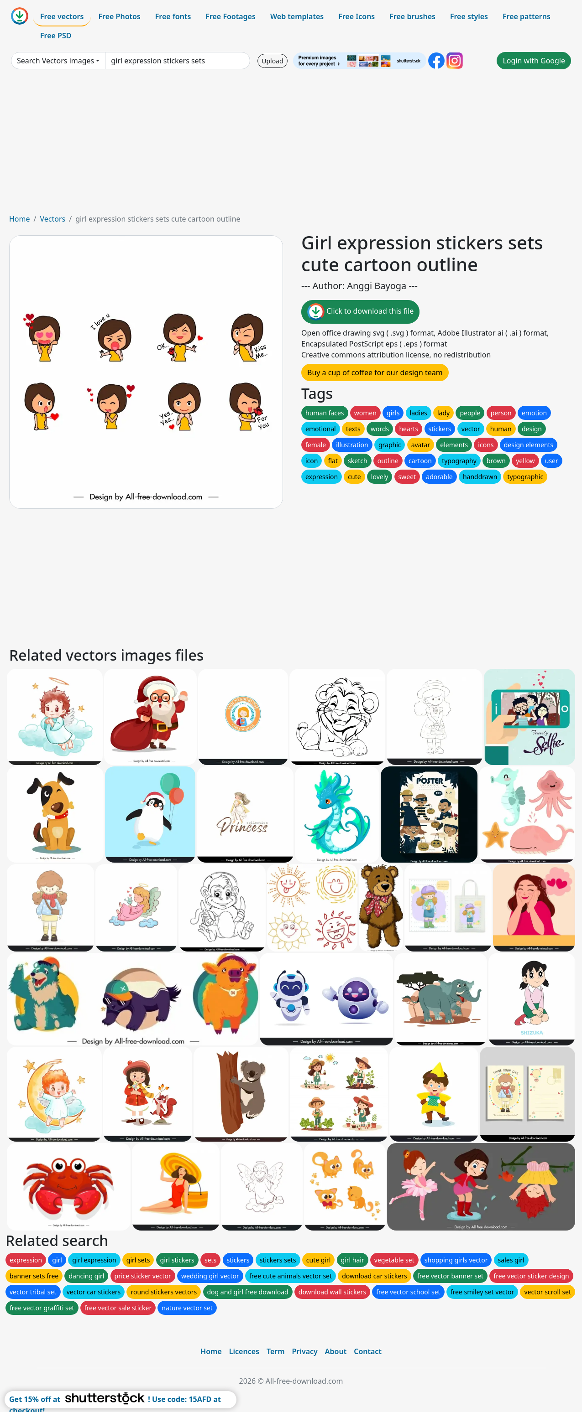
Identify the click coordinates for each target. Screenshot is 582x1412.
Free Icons (356, 16)
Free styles (469, 16)
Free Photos (119, 16)
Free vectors (62, 16)
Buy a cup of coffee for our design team (375, 372)
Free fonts (173, 16)
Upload (272, 61)
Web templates (297, 16)
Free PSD (55, 36)
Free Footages (230, 16)
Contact (368, 1351)
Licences (244, 1351)
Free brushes (412, 16)
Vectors (52, 219)
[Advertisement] (291, 145)
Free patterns (527, 16)
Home (19, 219)
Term (276, 1351)
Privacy (305, 1351)
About (335, 1351)
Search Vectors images (55, 61)
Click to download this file (360, 312)
